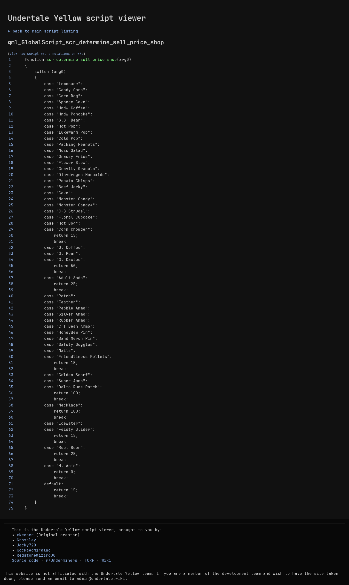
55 (10, 387)
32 (10, 247)
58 (10, 405)
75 (10, 508)
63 (10, 435)
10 (10, 114)
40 (10, 296)
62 (10, 429)
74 (10, 502)
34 (10, 259)
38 (10, 283)
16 (10, 150)
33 (10, 253)
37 (10, 277)
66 (10, 453)
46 (10, 332)
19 (10, 168)
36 (10, 271)
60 (10, 417)
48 (10, 344)
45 (10, 326)
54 (10, 380)
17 (10, 156)
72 (10, 490)
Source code (25, 560)
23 (10, 192)
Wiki (106, 560)
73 (10, 496)
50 (10, 356)
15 (10, 144)
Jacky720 (26, 545)
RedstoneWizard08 (36, 555)
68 (10, 465)
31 (10, 241)
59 (10, 411)
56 (10, 393)
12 (10, 126)
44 (10, 320)
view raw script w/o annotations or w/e (46, 53)
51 (10, 362)
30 (10, 235)
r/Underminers (61, 560)
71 (10, 484)
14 (10, 138)
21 (10, 180)
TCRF (89, 560)
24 (10, 199)
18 (10, 162)
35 (10, 265)
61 (10, 423)
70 (10, 477)
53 (10, 374)
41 (10, 302)
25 (10, 205)
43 (10, 314)
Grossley (26, 540)
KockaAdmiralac (34, 550)
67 (10, 459)
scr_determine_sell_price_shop (82, 59)
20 (10, 174)
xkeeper (25, 534)
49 (10, 350)
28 (10, 223)
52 (10, 368)
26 (10, 211)
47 (10, 338)
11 (10, 120)
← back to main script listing (43, 31)
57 (10, 399)
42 (10, 308)
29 (10, 229)
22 (10, 186)
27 (10, 217)
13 (10, 132)
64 (10, 441)
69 (10, 471)
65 (10, 447)
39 (10, 289)
